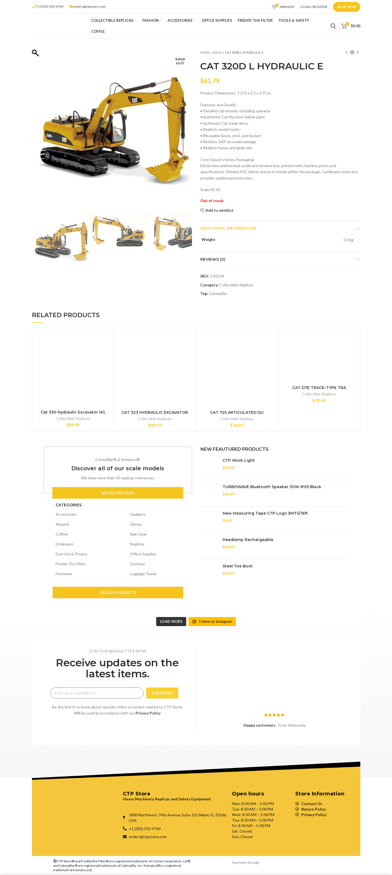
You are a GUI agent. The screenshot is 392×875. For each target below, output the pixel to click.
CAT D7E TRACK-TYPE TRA (319, 387)
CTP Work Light (239, 460)
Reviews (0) (212, 259)
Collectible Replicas (236, 285)
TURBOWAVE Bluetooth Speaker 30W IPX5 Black (272, 486)
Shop (217, 52)
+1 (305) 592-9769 (49, 6)
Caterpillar (218, 293)
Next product (357, 52)
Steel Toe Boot (238, 566)
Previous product (346, 52)
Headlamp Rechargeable (248, 539)
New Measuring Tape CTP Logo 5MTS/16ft (265, 513)
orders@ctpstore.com (89, 6)
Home (205, 52)
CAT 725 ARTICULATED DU (237, 412)
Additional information (228, 228)
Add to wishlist (220, 210)
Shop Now (346, 7)
